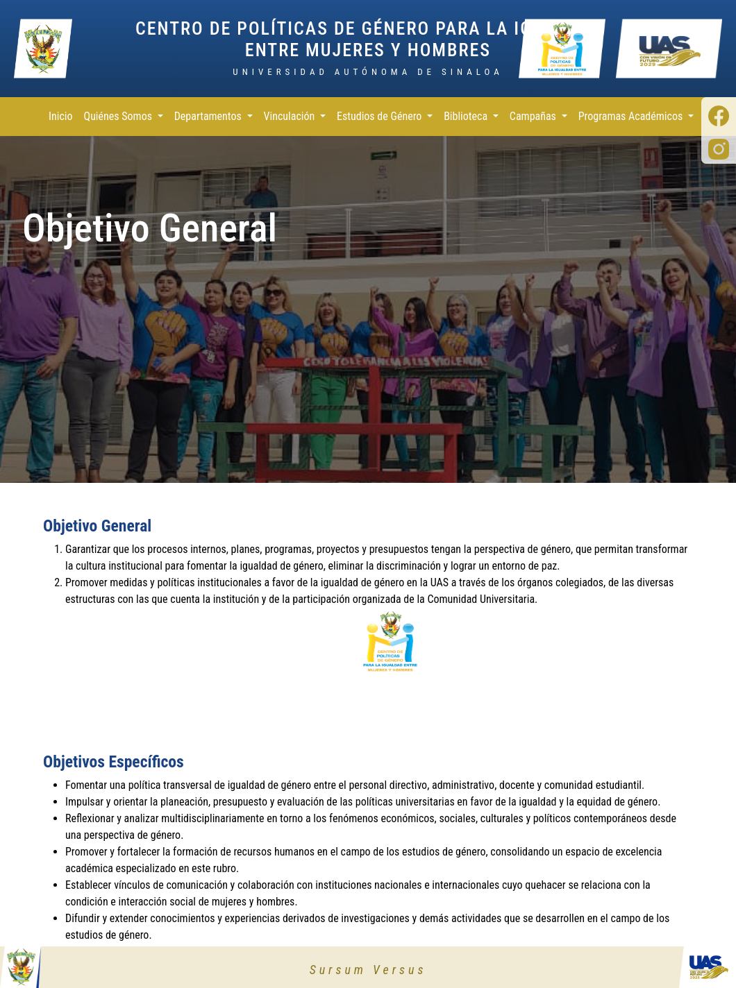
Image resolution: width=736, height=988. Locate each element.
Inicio (61, 116)
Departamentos (209, 116)
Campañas (534, 116)
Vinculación (290, 116)
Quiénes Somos (119, 116)
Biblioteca (467, 116)
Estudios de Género (380, 116)
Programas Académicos (631, 116)
